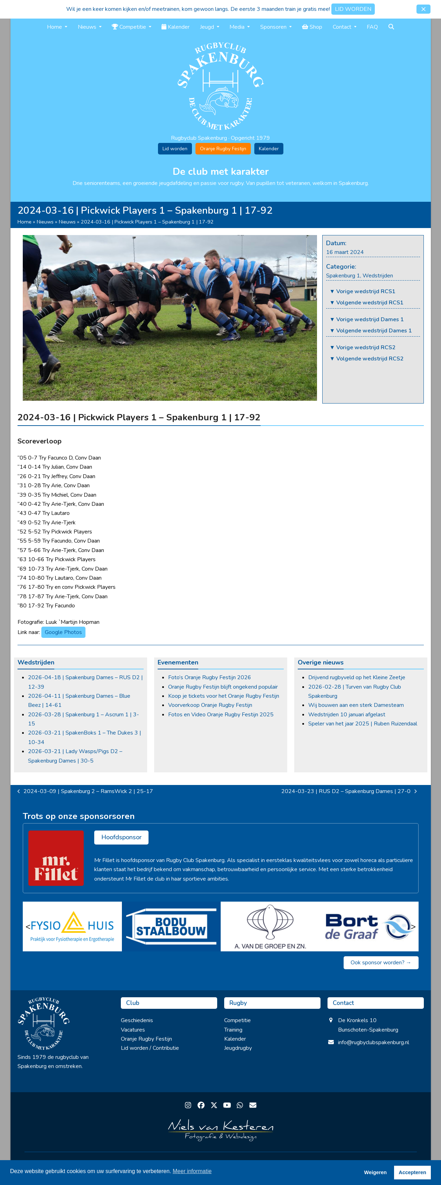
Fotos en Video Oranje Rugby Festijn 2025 (221, 714)
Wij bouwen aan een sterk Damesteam (356, 705)
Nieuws (45, 221)
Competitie (237, 1020)
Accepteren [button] (412, 1172)
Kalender (269, 148)
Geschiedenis (137, 1020)
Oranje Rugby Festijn (223, 148)
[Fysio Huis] (72, 926)
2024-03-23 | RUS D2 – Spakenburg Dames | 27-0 (349, 791)
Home (25, 221)
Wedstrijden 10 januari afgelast (346, 714)
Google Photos (63, 632)
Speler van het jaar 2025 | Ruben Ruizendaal (362, 724)
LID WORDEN (353, 9)
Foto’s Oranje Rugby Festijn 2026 (209, 677)
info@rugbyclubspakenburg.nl (373, 1042)
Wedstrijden (378, 276)
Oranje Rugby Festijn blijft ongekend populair (223, 687)
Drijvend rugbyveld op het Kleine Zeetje (356, 677)
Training (233, 1030)
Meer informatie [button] (192, 1171)
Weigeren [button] (375, 1172)
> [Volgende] (413, 926)
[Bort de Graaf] (369, 926)
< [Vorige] (28, 926)
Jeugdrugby (238, 1048)
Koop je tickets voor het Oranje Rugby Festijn (223, 696)
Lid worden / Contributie (150, 1048)
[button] (423, 9)
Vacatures (133, 1030)
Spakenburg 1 (343, 276)
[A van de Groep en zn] (270, 926)
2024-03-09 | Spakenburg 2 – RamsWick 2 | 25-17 (85, 791)
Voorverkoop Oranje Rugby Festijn (210, 705)
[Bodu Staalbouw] (171, 926)
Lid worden (175, 148)
